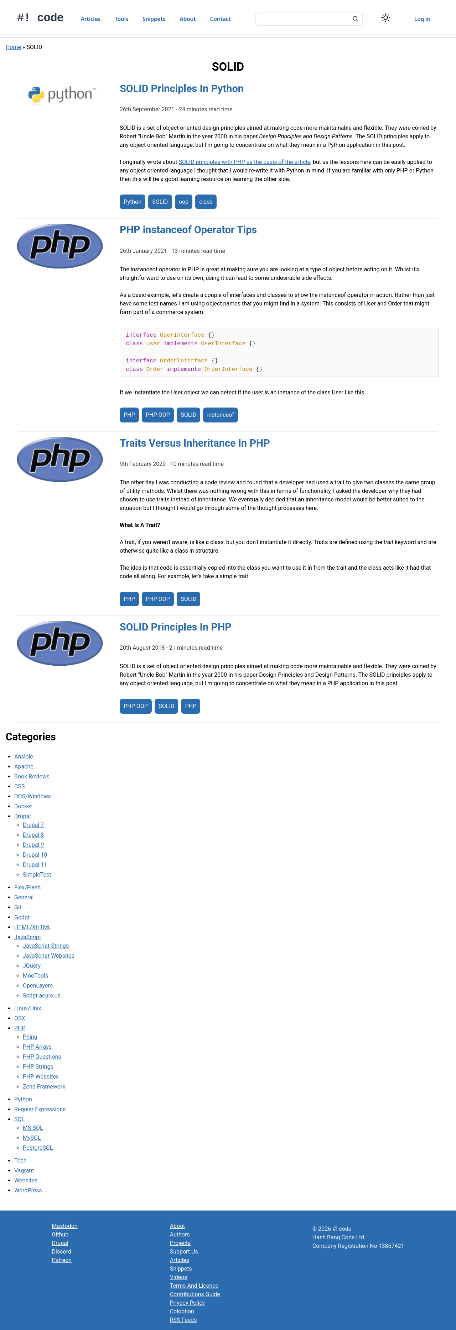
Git (17, 907)
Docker (23, 806)
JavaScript (27, 937)
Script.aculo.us (42, 995)
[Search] (355, 19)
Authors (180, 1234)
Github (60, 1234)
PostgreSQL (38, 1147)
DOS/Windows (32, 796)
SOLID (160, 201)
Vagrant (24, 1170)
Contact (220, 19)
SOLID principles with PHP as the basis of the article (244, 162)
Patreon (62, 1260)
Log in (422, 19)
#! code (40, 18)
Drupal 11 (35, 864)
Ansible (23, 756)
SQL (19, 1119)
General (23, 897)
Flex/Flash (27, 887)
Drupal (22, 816)
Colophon (182, 1311)
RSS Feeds (183, 1319)
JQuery (32, 965)
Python (132, 201)
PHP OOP (158, 415)
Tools (121, 19)
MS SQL (33, 1127)
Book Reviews (32, 776)
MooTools (35, 975)
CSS (19, 786)
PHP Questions (42, 1056)
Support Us (184, 1251)
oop (183, 201)
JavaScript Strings (46, 945)
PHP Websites (41, 1076)
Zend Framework (44, 1086)
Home (13, 47)
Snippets (153, 19)
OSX (19, 1018)
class (205, 201)
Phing (30, 1036)
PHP (129, 415)
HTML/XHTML (32, 927)
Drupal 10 (35, 854)
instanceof (220, 415)
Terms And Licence (194, 1285)
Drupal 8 (33, 834)
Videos (178, 1277)
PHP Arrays (37, 1046)
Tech (20, 1160)
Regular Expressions (40, 1109)
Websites (26, 1180)
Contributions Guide (195, 1294)
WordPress (28, 1190)
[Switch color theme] (385, 17)
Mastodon (65, 1226)
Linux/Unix (27, 1008)
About (188, 19)
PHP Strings (38, 1066)
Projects (180, 1243)
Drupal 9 (33, 844)
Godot (22, 917)
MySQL (32, 1137)
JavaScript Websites (48, 955)
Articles (90, 19)
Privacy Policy (187, 1302)
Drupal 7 (33, 824)
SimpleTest (37, 874)
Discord (61, 1251)
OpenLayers (38, 985)
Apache (23, 766)
